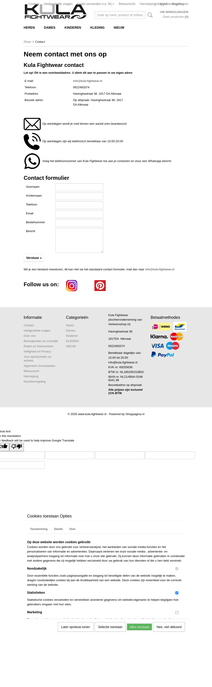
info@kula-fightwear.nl (87, 81)
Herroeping (148, 4)
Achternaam (34, 195)
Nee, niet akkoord (169, 627)
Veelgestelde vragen (58, 4)
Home (27, 41)
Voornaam (32, 186)
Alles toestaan (139, 627)
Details (58, 529)
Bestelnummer (35, 222)
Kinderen (73, 27)
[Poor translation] (16, 447)
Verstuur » (34, 258)
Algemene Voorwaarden (39, 366)
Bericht (30, 231)
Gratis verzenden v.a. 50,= (95, 4)
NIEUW (119, 27)
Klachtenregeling (35, 381)
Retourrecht (127, 4)
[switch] (176, 568)
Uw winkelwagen (174, 12)
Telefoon (31, 204)
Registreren (180, 4)
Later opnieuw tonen (75, 627)
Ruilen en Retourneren (38, 346)
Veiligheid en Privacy (37, 351)
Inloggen (161, 4)
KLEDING (97, 27)
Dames (50, 27)
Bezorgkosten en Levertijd (41, 341)
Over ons (30, 335)
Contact (33, 4)
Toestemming (39, 529)
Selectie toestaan (110, 627)
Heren (29, 27)
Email (29, 213)
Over (72, 529)
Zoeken (149, 15)
